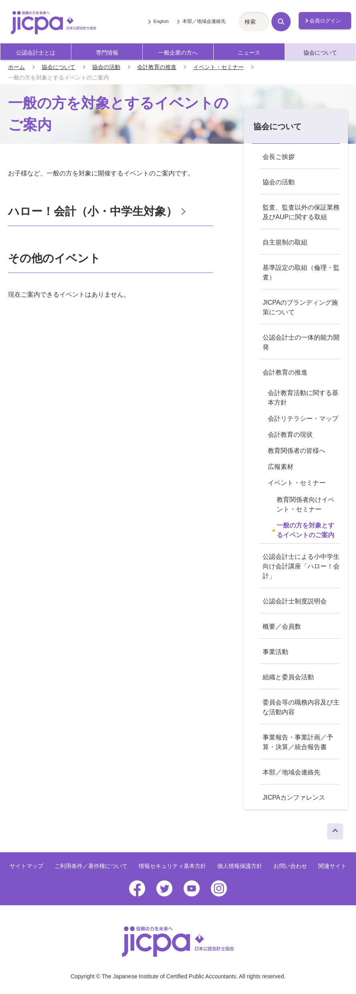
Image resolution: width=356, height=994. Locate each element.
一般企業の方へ (178, 52)
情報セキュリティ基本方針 (172, 866)
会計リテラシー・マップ (303, 418)
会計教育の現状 (290, 434)
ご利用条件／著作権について (91, 866)
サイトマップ (26, 866)
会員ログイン (325, 21)
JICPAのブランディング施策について (300, 307)
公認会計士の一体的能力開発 (301, 342)
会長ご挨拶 (279, 156)
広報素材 (280, 466)
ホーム (16, 67)
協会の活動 (106, 67)
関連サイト (332, 866)
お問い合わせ (290, 866)
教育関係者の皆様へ (297, 450)
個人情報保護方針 (239, 866)
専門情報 (107, 52)
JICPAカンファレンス (294, 797)
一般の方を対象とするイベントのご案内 (305, 530)
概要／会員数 (282, 626)
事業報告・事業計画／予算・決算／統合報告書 (298, 742)
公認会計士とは (35, 52)
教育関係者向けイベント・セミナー (305, 504)
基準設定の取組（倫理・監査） (301, 272)
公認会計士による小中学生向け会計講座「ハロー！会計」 (301, 566)
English (161, 21)
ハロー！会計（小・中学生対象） (92, 211)
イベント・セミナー (218, 67)
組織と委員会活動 (288, 677)
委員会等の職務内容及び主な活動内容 (301, 707)
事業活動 (275, 651)
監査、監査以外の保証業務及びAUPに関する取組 (301, 212)
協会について (320, 52)
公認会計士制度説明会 (295, 601)
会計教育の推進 (156, 67)
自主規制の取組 (285, 242)
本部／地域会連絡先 (204, 21)
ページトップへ (335, 829)
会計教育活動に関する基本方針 (303, 397)
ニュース (249, 52)
